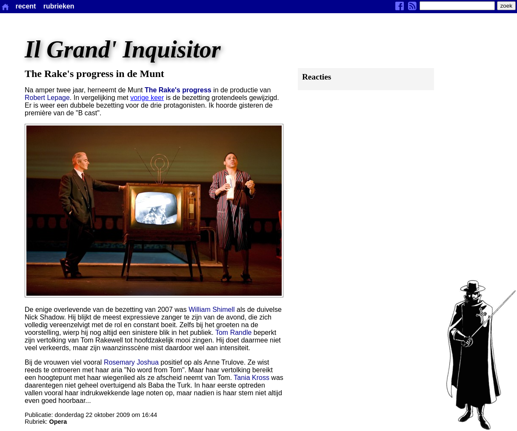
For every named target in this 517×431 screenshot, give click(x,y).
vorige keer (147, 97)
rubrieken (58, 6)
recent (25, 6)
